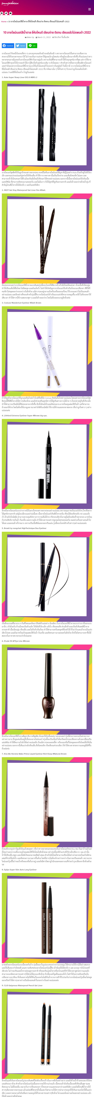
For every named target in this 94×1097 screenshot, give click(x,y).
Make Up (30, 37)
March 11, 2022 (44, 37)
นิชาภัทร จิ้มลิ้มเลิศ (62, 37)
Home (3, 21)
